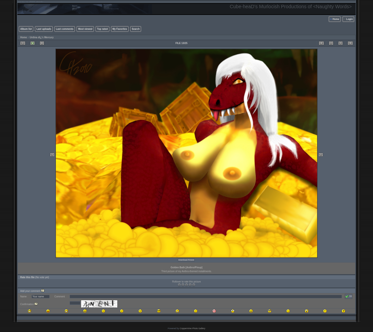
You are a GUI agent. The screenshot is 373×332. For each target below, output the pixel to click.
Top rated (102, 29)
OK (348, 296)
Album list (26, 29)
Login (349, 19)
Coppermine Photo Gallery (192, 328)
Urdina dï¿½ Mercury (41, 37)
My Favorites (119, 29)
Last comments (64, 29)
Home (336, 19)
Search (136, 29)
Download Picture (186, 260)
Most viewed (85, 29)
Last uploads (43, 29)
